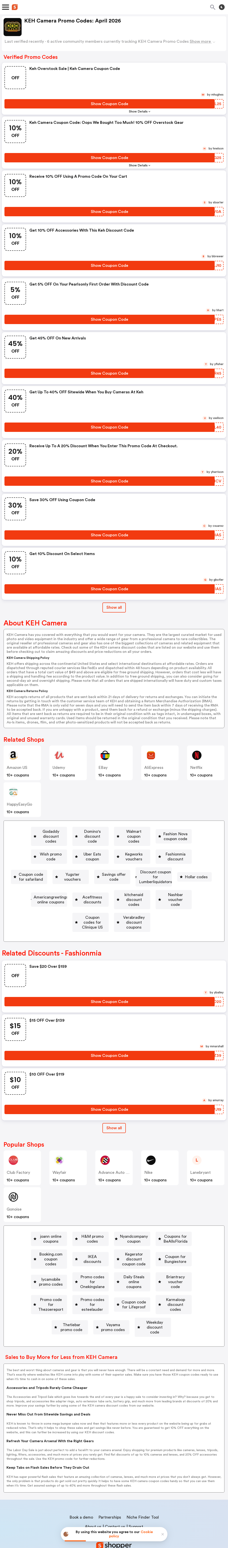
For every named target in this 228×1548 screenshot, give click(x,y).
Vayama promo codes (82, 1296)
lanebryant (200, 1154)
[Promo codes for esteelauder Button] (147, 1269)
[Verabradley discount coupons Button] (111, 909)
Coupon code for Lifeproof (51, 1283)
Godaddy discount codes (53, 831)
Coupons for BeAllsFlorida (57, 1231)
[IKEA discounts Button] (177, 1231)
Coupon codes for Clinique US (174, 896)
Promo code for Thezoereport (78, 1270)
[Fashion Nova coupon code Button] (62, 844)
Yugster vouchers (43, 870)
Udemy (59, 768)
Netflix (196, 768)
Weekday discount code (141, 1296)
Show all (114, 1110)
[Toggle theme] (222, 7)
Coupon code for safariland (166, 857)
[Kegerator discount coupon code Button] (50, 1244)
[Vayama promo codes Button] (81, 1295)
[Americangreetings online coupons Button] (103, 883)
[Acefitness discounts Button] (171, 883)
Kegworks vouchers (53, 857)
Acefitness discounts (173, 883)
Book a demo (81, 1481)
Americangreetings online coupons (105, 883)
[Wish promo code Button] (120, 844)
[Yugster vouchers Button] (41, 870)
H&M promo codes (111, 1218)
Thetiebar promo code (179, 1283)
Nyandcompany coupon (166, 1218)
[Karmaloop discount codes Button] (116, 1282)
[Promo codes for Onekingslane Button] (47, 1257)
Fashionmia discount (106, 857)
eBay (103, 768)
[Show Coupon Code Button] (109, 103)
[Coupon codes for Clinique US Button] (173, 896)
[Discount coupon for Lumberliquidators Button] (161, 870)
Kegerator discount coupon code (52, 1244)
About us (93, 1490)
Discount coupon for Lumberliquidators (163, 870)
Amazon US (17, 768)
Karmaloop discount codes (117, 1283)
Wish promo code (122, 844)
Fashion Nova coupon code (64, 844)
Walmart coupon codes (175, 831)
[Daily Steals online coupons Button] (117, 1257)
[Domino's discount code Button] (113, 831)
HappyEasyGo (19, 804)
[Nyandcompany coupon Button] (164, 1218)
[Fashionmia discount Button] (104, 857)
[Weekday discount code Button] (139, 1295)
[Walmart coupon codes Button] (173, 831)
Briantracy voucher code (183, 1257)
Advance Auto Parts (116, 1154)
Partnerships (109, 1481)
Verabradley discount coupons (113, 909)
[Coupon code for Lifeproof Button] (50, 1282)
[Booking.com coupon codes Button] (121, 1231)
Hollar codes (45, 883)
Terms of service (141, 1518)
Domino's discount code (115, 831)
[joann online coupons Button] (56, 1218)
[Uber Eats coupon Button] (169, 844)
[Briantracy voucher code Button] (181, 1257)
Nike (148, 1154)
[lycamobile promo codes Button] (180, 1244)
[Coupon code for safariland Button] (164, 857)
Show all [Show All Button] (114, 607)
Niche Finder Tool (142, 1481)
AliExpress (153, 768)
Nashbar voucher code (109, 896)
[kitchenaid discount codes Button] (46, 896)
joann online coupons (58, 1218)
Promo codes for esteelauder (148, 1270)
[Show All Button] (114, 1110)
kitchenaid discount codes (48, 896)
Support (136, 1490)
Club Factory (18, 1154)
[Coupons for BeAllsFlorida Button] (55, 1231)
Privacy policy (117, 1518)
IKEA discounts (179, 1231)
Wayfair (59, 1154)
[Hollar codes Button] (43, 883)
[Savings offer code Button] (91, 870)
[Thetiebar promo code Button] (177, 1282)
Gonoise (14, 1191)
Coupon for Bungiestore (121, 1244)
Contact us (115, 1490)
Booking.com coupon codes (123, 1231)
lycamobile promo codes (182, 1244)
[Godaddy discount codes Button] (51, 831)
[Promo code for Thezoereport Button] (76, 1269)
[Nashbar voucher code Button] (107, 896)
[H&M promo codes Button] (109, 1218)
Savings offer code (93, 870)
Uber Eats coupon (171, 844)
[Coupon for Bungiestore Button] (119, 1244)
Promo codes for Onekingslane (49, 1257)
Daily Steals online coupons (119, 1257)
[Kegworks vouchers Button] (51, 857)
